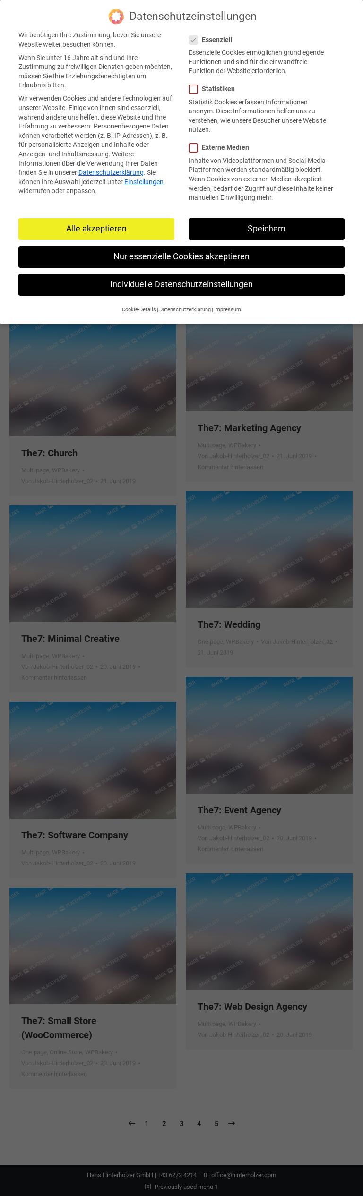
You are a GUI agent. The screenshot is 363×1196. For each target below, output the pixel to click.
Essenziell (214, 36)
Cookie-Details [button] (139, 306)
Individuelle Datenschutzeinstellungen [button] (181, 281)
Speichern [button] (266, 225)
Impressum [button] (227, 306)
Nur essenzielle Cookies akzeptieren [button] (181, 253)
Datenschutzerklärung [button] (185, 306)
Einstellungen (144, 178)
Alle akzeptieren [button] (96, 225)
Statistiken (215, 85)
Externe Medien (222, 144)
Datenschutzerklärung (111, 169)
